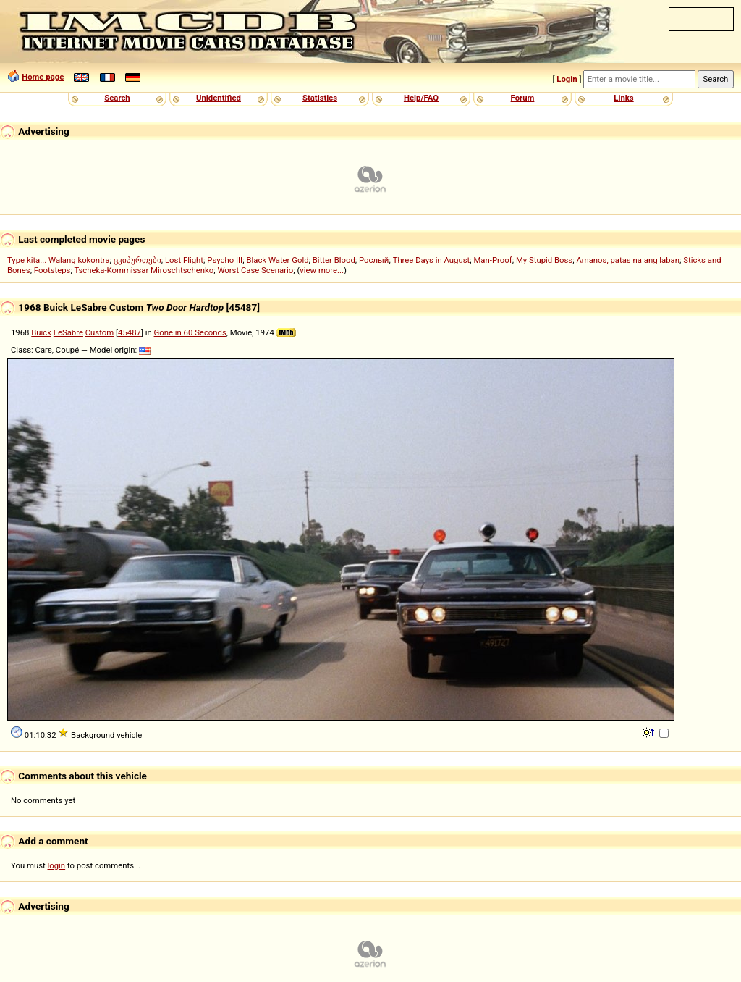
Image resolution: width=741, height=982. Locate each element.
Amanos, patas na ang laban (627, 260)
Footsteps (52, 270)
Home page (43, 77)
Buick (41, 332)
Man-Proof (492, 260)
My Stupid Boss (544, 260)
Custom (99, 332)
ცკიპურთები (137, 260)
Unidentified (218, 98)
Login (566, 79)
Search (117, 98)
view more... (322, 270)
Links (623, 98)
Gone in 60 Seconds (190, 332)
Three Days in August (431, 260)
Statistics (319, 98)
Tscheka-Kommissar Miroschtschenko (143, 270)
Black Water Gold (277, 260)
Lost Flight (184, 260)
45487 (129, 332)
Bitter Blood (334, 260)
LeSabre (68, 332)
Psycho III (224, 260)
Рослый (374, 260)
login (57, 865)
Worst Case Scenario (255, 270)
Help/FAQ (421, 98)
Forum (523, 98)
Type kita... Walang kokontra (58, 260)
